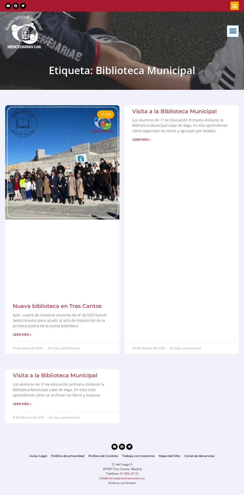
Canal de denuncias (199, 456)
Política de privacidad (67, 456)
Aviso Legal (38, 456)
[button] (234, 6)
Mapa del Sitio (169, 456)
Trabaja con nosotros (138, 456)
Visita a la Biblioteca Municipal (174, 111)
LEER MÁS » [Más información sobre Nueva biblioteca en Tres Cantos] (22, 334)
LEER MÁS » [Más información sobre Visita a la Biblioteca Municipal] (141, 139)
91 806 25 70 (129, 473)
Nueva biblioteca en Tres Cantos (57, 306)
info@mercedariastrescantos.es (122, 478)
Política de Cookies (103, 456)
